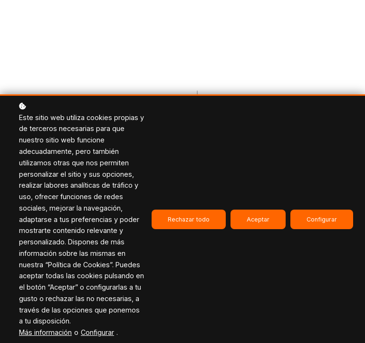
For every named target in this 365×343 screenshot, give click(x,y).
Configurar (97, 332)
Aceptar (258, 219)
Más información (45, 332)
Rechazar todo (189, 219)
